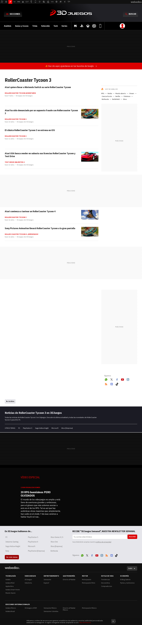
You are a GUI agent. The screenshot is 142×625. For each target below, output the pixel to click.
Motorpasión (86, 580)
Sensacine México (50, 608)
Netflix (117, 96)
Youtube (122, 379)
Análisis (7, 26)
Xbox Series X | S (57, 537)
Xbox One (54, 542)
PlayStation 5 (27, 428)
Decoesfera (105, 583)
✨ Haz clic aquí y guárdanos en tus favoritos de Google (69, 66)
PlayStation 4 (33, 542)
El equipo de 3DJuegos (24, 96)
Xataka (8, 580)
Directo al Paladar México (69, 609)
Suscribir (132, 537)
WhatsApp (106, 379)
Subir (130, 568)
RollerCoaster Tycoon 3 (15, 119)
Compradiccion (106, 586)
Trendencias (105, 580)
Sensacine (47, 580)
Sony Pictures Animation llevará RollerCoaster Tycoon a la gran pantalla (40, 228)
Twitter (112, 379)
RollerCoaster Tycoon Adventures (20, 93)
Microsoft (54, 428)
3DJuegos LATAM (31, 608)
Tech (56, 26)
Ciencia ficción (107, 96)
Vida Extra (28, 583)
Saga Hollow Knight (42, 428)
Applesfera (10, 586)
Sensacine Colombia (51, 611)
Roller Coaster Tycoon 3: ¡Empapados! (21, 234)
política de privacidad (103, 542)
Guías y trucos (21, 26)
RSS (106, 384)
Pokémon (127, 96)
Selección (45, 26)
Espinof (46, 583)
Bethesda (105, 99)
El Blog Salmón (125, 580)
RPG (102, 93)
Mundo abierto (120, 93)
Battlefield (116, 99)
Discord (112, 384)
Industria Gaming (12, 542)
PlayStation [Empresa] (36, 551)
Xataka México (11, 608)
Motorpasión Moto (88, 583)
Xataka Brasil (10, 611)
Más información (85, 623)
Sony (7, 551)
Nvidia (110, 93)
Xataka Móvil (10, 583)
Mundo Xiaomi (10, 593)
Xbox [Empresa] (67, 428)
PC (19, 428)
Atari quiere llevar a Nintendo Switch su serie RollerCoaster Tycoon (38, 87)
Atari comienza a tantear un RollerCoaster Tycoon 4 (30, 211)
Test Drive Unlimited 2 (15, 162)
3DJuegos (71, 13)
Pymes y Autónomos (127, 583)
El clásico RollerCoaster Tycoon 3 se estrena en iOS (30, 130)
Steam (131, 93)
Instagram (128, 379)
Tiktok (117, 384)
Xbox (125, 99)
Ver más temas (12, 557)
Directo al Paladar (69, 580)
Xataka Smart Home (13, 590)
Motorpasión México (89, 608)
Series (64, 26)
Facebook (117, 379)
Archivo (11, 401)
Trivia (34, 26)
